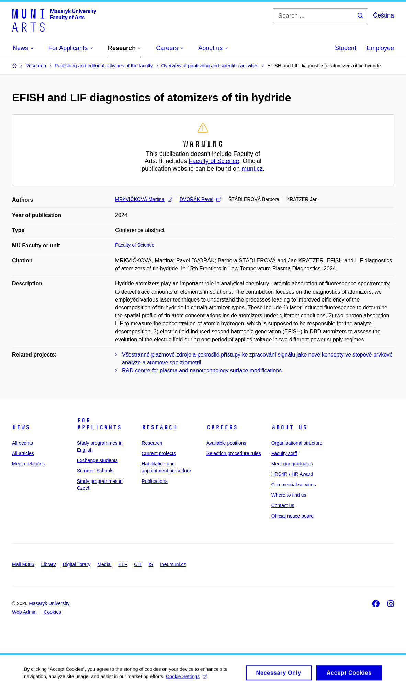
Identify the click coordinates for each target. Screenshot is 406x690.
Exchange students (97, 460)
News (21, 427)
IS (151, 564)
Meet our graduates (292, 463)
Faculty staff (284, 453)
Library (48, 564)
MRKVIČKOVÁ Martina (143, 199)
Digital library (76, 564)
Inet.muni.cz (173, 564)
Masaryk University (49, 603)
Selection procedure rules (233, 453)
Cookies (52, 612)
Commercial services (293, 484)
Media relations (28, 463)
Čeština (383, 15)
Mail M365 (23, 564)
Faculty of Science (214, 161)
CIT (138, 564)
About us (289, 427)
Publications (155, 481)
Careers (222, 427)
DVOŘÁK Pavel (200, 199)
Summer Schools (95, 470)
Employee (380, 48)
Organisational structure (297, 443)
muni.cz (252, 168)
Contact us (282, 505)
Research (159, 427)
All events (22, 443)
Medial (104, 564)
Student (345, 48)
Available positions (226, 443)
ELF (123, 564)
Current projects (159, 453)
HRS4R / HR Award (292, 474)
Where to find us (288, 495)
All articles (23, 453)
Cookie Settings (186, 678)
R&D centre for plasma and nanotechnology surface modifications (202, 370)
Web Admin (24, 612)
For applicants (99, 424)
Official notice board (292, 516)
